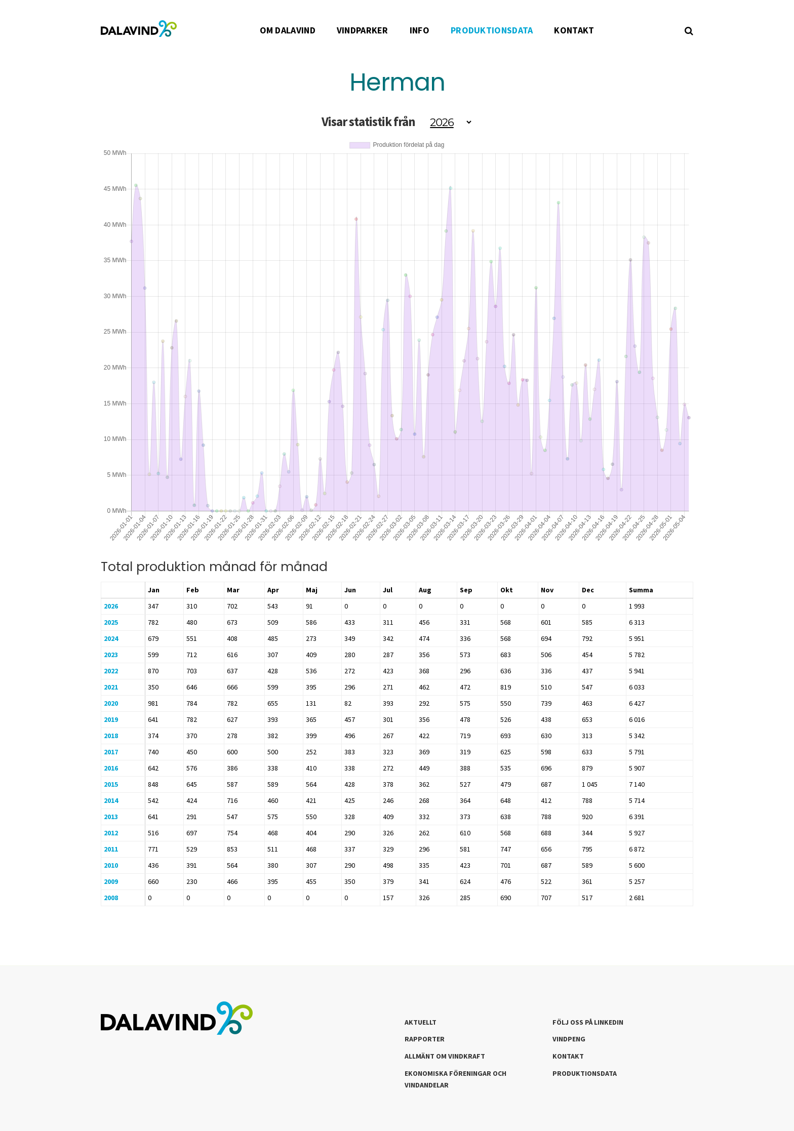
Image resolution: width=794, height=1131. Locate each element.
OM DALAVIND (287, 30)
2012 (111, 832)
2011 (111, 849)
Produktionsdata (584, 1073)
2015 (111, 784)
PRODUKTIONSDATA (492, 30)
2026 (111, 606)
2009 (111, 881)
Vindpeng (568, 1038)
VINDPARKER (362, 30)
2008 (111, 897)
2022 (111, 670)
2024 (111, 638)
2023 (111, 654)
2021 (111, 687)
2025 (111, 622)
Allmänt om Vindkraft (445, 1056)
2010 (111, 865)
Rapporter (425, 1038)
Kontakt (568, 1056)
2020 (111, 703)
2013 (111, 816)
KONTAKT (574, 30)
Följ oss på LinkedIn (587, 1022)
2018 (111, 735)
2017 (111, 751)
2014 (111, 800)
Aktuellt (420, 1022)
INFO (419, 30)
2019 (111, 719)
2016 (111, 768)
